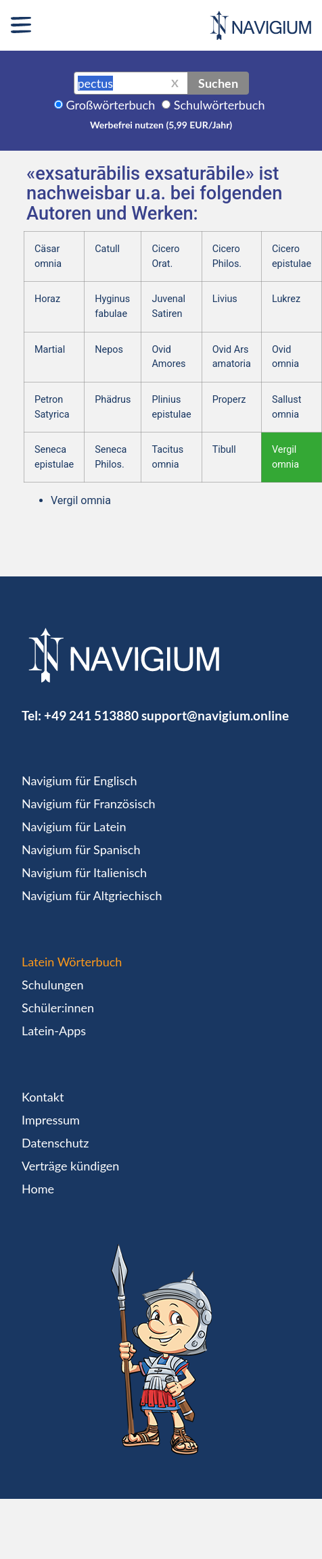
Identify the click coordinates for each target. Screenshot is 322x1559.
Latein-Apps (54, 1030)
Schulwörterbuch (219, 105)
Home (38, 1188)
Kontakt (43, 1096)
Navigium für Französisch (89, 803)
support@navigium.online (215, 715)
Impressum (51, 1119)
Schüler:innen (58, 1007)
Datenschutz (55, 1142)
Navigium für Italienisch (84, 872)
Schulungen (52, 984)
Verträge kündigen (70, 1165)
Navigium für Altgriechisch (92, 895)
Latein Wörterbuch (72, 961)
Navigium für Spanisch (81, 849)
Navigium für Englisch (79, 780)
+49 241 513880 (91, 715)
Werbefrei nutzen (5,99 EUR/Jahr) (161, 124)
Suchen (218, 83)
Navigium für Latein (74, 826)
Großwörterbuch (111, 105)
